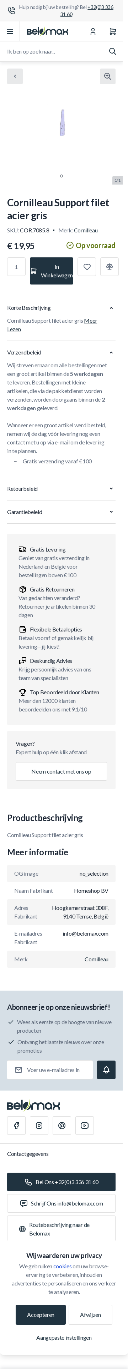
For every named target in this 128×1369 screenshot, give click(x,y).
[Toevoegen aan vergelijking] (109, 266)
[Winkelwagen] (113, 31)
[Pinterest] (62, 1125)
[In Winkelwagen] (51, 271)
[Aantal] (16, 266)
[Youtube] (84, 1125)
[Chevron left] (15, 76)
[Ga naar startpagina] (47, 31)
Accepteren (40, 1314)
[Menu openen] (10, 31)
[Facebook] (16, 1125)
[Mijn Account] (93, 31)
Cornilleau (86, 230)
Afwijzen (90, 1314)
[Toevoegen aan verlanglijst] (87, 266)
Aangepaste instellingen (64, 1337)
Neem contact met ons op (61, 771)
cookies (62, 1266)
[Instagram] (39, 1125)
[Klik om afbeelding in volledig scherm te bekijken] (108, 76)
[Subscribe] (106, 1070)
